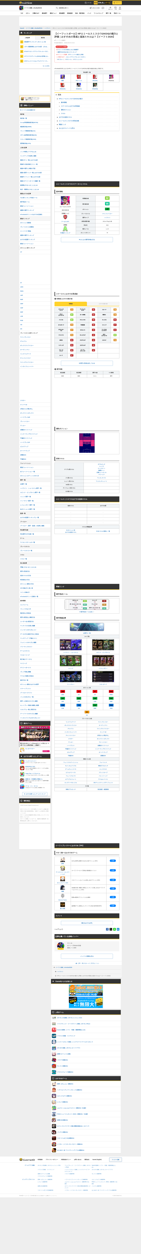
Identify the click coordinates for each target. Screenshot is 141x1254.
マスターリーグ (25, 655)
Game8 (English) (97, 1159)
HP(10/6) (95, 78)
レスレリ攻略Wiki (42, 1182)
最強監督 (70, 13)
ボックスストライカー (71, 725)
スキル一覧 (23, 559)
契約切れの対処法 (25, 613)
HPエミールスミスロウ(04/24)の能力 (71, 99)
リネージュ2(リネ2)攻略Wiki (45, 1190)
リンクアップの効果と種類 (28, 156)
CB (79, 706)
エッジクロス (103, 769)
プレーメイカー (103, 742)
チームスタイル (25, 651)
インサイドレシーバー (71, 732)
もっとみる (46, 66)
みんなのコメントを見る (67, 128)
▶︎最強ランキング (65, 230)
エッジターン (101, 468)
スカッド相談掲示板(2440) (28, 139)
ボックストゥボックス (103, 739)
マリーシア (101, 474)
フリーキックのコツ (26, 646)
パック (89, 13)
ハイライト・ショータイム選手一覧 (31, 488)
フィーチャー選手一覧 (27, 501)
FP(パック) (79, 78)
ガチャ (28, 13)
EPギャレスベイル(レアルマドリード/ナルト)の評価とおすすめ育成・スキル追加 (37, 61)
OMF (79, 699)
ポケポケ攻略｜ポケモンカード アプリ (102, 1169)
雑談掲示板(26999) (26, 126)
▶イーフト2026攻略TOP (27, 110)
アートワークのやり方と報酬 (29, 713)
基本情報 (64, 102)
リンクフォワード (71, 722)
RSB (111, 706)
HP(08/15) (79, 86)
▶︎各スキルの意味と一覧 (103, 531)
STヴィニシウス (77, 59)
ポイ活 (87, 3)
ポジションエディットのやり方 (29, 476)
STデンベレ (68, 59)
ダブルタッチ (101, 464)
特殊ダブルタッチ (103, 766)
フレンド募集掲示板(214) (27, 131)
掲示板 (43, 37)
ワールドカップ (98, 13)
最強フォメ (53, 13)
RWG (111, 692)
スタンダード (103, 678)
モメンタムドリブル (70, 766)
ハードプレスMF (25, 417)
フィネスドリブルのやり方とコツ (30, 718)
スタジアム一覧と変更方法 (28, 709)
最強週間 (62, 13)
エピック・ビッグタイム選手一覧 (30, 492)
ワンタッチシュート (101, 481)
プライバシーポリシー (52, 1159)
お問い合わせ (77, 1159)
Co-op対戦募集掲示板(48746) (29, 122)
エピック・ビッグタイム (103, 646)
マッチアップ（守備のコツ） (29, 638)
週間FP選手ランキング (27, 210)
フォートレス (103, 762)
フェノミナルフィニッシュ (70, 762)
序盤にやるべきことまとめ (28, 567)
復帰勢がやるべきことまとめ (29, 185)
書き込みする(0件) (86, 923)
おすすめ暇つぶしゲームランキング (35, 794)
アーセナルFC (65, 218)
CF (79, 692)
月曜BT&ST (35, 13)
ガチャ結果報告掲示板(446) (28, 135)
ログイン (117, 3)
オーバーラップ (103, 752)
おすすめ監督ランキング (27, 239)
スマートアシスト (25, 688)
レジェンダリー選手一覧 (27, 505)
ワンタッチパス (101, 478)
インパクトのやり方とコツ (28, 630)
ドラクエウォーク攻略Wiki (45, 1176)
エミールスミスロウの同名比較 (69, 121)
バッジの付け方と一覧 (27, 697)
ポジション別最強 (25, 223)
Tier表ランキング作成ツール (28, 197)
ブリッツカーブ (103, 772)
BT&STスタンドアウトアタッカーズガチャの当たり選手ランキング (37, 51)
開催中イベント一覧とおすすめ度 (30, 177)
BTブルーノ (61, 59)
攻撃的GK (103, 755)
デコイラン (71, 728)
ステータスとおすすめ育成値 (70, 106)
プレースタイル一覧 (26, 550)
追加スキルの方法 (25, 575)
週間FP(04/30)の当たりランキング (67, 52)
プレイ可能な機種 (25, 672)
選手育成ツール (25, 202)
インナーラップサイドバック (103, 749)
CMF (95, 699)
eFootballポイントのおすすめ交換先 (31, 214)
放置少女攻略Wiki (42, 1186)
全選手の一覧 (86, 628)
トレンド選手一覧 (25, 496)
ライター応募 (115, 1159)
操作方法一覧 (24, 680)
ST (95, 692)
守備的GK (70, 755)
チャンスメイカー (107, 213)
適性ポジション (66, 110)
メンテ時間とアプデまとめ (28, 151)
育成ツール (117, 13)
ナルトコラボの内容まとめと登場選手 (68, 49)
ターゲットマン (103, 725)
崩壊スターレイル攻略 (44, 1173)
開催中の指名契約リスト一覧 (29, 164)
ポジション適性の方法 (27, 584)
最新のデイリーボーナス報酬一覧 (30, 181)
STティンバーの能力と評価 (75, 54)
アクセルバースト (103, 779)
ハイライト (107, 217)
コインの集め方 (25, 592)
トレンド (70, 662)
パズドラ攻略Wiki (69, 1173)
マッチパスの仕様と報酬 (27, 625)
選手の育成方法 (25, 571)
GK (87, 713)
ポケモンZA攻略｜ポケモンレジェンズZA (49, 1165)
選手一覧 (108, 13)
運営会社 (86, 1159)
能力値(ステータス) (26, 659)
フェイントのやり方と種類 (28, 642)
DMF (95, 706)
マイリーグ (23, 663)
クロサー (70, 739)
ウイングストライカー (103, 728)
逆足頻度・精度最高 (103, 789)
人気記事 (27, 37)
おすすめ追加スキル (65, 117)
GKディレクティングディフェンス (103, 782)
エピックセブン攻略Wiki (98, 1179)
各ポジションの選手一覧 (27, 509)
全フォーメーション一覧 (27, 471)
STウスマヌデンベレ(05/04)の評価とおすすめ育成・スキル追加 (37, 56)
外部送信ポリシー (66, 1159)
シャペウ (101, 466)
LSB (62, 706)
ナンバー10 (103, 732)
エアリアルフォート (70, 779)
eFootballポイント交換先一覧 (29, 596)
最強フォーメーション (27, 206)
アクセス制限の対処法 (27, 676)
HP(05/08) (95, 86)
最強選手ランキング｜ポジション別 (35, 42)
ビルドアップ (70, 752)
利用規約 (40, 1159)
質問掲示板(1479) (25, 143)
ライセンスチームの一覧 (27, 542)
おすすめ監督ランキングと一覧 (29, 517)
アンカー (70, 742)
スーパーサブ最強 (25, 231)
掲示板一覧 (23, 118)
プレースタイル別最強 (27, 227)
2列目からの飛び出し (103, 735)
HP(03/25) (62, 86)
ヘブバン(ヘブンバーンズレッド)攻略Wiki (76, 1179)
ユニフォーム (24, 605)
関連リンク (62, 124)
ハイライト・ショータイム (70, 646)
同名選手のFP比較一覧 (27, 534)
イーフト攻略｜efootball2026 (64, 967)
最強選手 (44, 13)
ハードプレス (70, 745)
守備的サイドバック (70, 749)
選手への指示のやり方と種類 (29, 701)
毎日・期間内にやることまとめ (29, 189)
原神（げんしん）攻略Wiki (45, 1179)
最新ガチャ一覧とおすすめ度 (29, 160)
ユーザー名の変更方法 (27, 621)
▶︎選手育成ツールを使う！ (86, 606)
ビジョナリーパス (71, 772)
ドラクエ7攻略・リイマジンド (46, 1169)
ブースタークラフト (26, 693)
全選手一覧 (23, 484)
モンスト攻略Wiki (96, 1173)
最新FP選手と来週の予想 (27, 168)
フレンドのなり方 (25, 609)
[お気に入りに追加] (94, 8)
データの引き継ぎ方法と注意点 (29, 634)
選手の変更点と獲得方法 (27, 617)
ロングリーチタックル (71, 782)
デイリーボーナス (25, 667)
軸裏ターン (101, 470)
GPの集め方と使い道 (26, 588)
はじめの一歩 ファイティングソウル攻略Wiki (104, 1190)
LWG (62, 692)
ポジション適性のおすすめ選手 (29, 684)
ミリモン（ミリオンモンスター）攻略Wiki (76, 1190)
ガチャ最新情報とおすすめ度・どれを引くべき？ (37, 46)
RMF (111, 699)
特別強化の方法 (25, 579)
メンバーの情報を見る (87, 956)
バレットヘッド (103, 776)
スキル (63, 113)
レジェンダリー (103, 662)
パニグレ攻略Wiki (96, 1186)
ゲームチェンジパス (70, 769)
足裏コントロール (101, 472)
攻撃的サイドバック (103, 745)
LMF (62, 699)
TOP (22, 13)
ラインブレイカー (103, 722)
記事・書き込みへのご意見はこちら (87, 963)
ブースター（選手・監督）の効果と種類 (32, 526)
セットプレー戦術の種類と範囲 (29, 705)
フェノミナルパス (71, 776)
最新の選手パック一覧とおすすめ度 (31, 172)
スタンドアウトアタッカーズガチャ (76, 57)
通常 (63, 78)
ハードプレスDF (25, 442)
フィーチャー (70, 678)
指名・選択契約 (80, 13)
